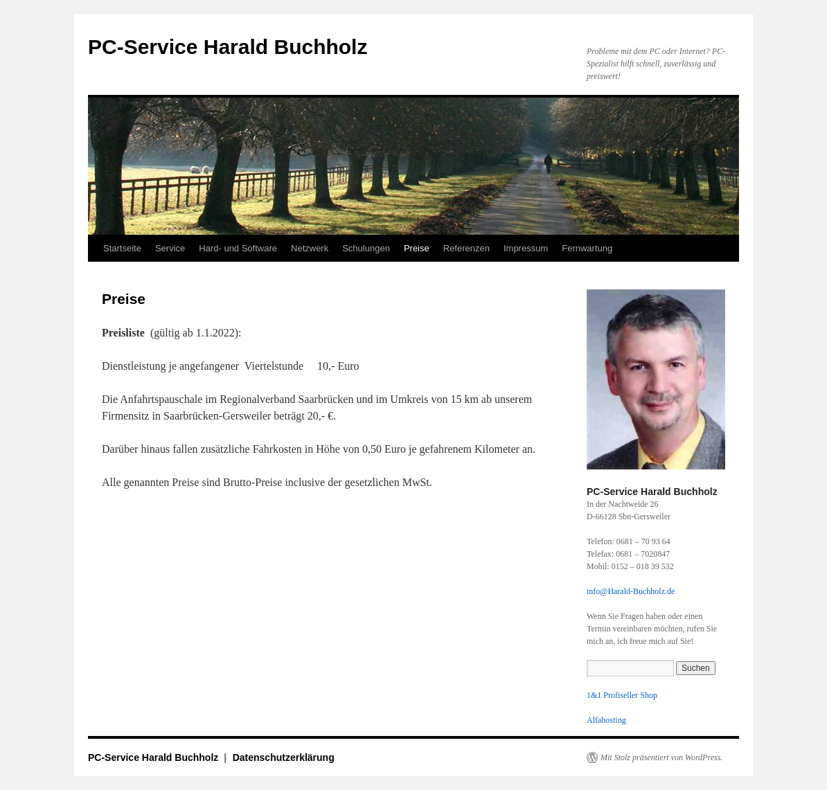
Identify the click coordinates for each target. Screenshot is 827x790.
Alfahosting (606, 720)
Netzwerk (309, 248)
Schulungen (366, 248)
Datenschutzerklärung (284, 757)
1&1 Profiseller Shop (622, 695)
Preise (416, 248)
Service (170, 248)
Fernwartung (587, 248)
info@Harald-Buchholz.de (631, 591)
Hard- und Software (238, 248)
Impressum (526, 248)
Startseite (122, 248)
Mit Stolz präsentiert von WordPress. (661, 757)
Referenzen (466, 248)
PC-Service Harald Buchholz (227, 46)
